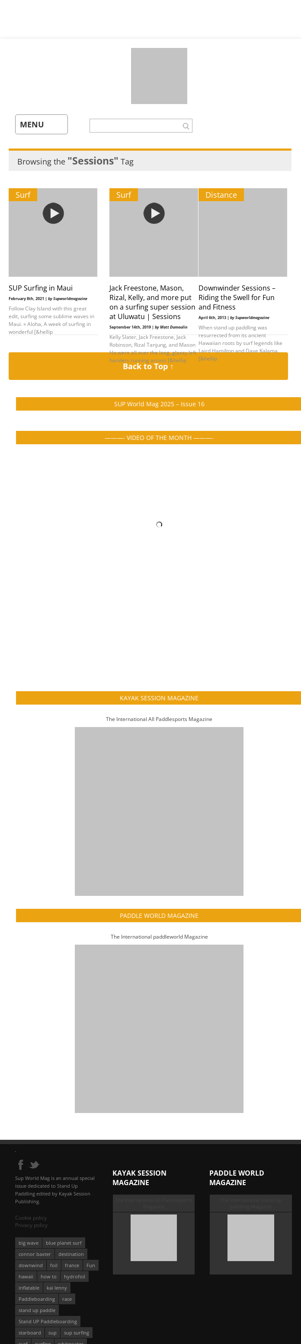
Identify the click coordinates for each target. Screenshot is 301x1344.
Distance (221, 195)
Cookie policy (31, 1217)
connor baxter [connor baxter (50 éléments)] (35, 1254)
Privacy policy (31, 1225)
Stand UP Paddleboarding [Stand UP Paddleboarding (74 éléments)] (48, 1321)
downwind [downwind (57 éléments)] (31, 1265)
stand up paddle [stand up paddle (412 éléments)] (37, 1310)
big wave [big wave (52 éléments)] (28, 1243)
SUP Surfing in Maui (41, 288)
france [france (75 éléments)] (72, 1265)
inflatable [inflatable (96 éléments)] (29, 1287)
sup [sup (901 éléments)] (52, 1332)
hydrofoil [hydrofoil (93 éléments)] (74, 1276)
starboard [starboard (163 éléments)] (30, 1332)
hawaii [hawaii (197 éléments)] (26, 1276)
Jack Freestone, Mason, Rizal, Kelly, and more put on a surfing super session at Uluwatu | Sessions (152, 302)
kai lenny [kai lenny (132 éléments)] (57, 1287)
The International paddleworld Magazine (159, 936)
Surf (23, 195)
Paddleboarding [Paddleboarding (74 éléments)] (37, 1299)
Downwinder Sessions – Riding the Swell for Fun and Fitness (237, 297)
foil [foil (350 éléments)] (54, 1265)
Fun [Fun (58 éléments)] (90, 1265)
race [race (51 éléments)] (67, 1299)
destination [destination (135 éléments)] (71, 1254)
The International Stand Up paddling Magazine (251, 1203)
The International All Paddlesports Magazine (159, 719)
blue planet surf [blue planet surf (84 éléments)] (64, 1243)
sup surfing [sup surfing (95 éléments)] (76, 1332)
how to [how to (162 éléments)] (49, 1276)
